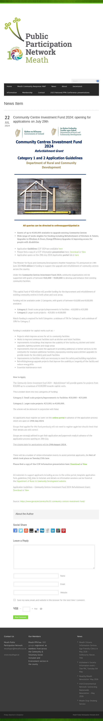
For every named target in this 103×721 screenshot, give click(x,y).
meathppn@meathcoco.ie (15, 648)
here (61, 248)
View (84, 252)
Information (12, 93)
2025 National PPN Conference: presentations (69, 93)
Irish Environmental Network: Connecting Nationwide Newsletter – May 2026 (88, 690)
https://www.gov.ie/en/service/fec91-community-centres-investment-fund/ (52, 501)
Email (62, 584)
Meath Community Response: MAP (31, 86)
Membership (27, 93)
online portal (58, 417)
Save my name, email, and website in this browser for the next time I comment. (51, 600)
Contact (41, 93)
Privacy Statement (10, 715)
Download (74, 252)
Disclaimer (20, 715)
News (54, 86)
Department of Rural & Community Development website (41, 481)
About (64, 86)
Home (9, 86)
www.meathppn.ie (11, 654)
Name (62, 576)
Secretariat (77, 86)
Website (63, 592)
